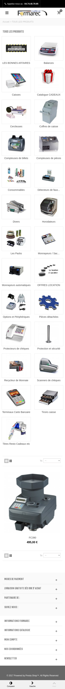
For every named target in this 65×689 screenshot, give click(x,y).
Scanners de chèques (48, 380)
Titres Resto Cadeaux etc (16, 443)
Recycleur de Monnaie (16, 380)
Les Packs (16, 253)
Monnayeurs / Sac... (48, 253)
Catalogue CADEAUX (48, 94)
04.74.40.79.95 (31, 4)
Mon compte (10, 639)
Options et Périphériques (16, 316)
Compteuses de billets (16, 158)
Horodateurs (48, 221)
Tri (41, 461)
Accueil (6, 22)
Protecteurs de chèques (16, 348)
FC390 (32, 537)
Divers (16, 221)
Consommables (16, 190)
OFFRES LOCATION (48, 285)
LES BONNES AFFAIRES (16, 63)
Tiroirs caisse (49, 412)
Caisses (16, 94)
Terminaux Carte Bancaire (16, 412)
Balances (49, 63)
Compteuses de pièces (48, 158)
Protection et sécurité (48, 348)
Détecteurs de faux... (49, 190)
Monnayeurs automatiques (16, 285)
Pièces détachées (48, 316)
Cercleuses (16, 126)
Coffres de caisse (48, 126)
